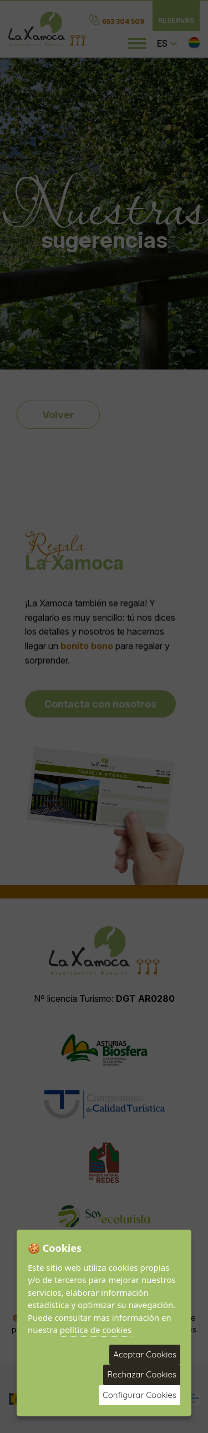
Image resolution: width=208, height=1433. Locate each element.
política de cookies (95, 1329)
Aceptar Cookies (144, 1354)
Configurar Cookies (139, 1395)
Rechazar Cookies (141, 1374)
